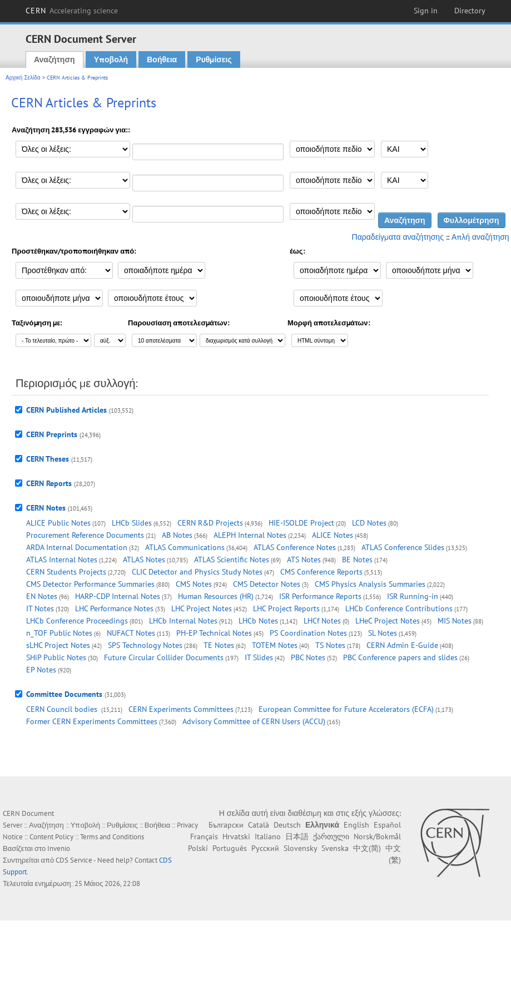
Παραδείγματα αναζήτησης (398, 237)
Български (226, 825)
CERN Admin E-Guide (402, 645)
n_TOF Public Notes (59, 633)
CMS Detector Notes (266, 584)
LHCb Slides (132, 523)
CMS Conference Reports (321, 572)
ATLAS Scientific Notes (231, 560)
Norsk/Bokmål (377, 836)
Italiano (268, 836)
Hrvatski (236, 836)
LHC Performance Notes (114, 608)
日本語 (297, 836)
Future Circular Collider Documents (164, 657)
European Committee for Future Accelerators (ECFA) (346, 709)
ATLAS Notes (144, 560)
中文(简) (367, 848)
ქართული (331, 836)
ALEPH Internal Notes (250, 535)
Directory (469, 11)
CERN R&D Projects (210, 523)
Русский (265, 848)
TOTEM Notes (274, 645)
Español (387, 825)
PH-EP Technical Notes (214, 633)
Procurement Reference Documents (85, 535)
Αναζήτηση (54, 60)
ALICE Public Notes (58, 523)
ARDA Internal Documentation (76, 547)
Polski (198, 848)
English (356, 825)
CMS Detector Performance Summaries (90, 584)
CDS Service (74, 860)
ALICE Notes (332, 535)
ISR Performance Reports (320, 596)
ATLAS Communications (185, 547)
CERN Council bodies (63, 709)
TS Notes (330, 645)
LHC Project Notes (201, 608)
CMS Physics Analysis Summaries (370, 584)
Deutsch (287, 825)
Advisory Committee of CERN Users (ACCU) (253, 721)
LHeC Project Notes (387, 621)
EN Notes (41, 596)
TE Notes (219, 645)
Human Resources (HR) (216, 596)
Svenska (335, 848)
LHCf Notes (322, 621)
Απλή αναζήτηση (480, 237)
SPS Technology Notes (145, 645)
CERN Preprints (51, 434)
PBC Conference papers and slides (400, 657)
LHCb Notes (258, 621)
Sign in (426, 11)
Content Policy (51, 837)
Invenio (58, 848)
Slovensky (300, 848)
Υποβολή (111, 60)
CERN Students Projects (66, 572)
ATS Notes (304, 560)
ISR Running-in (412, 596)
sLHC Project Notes (58, 645)
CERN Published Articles (66, 410)
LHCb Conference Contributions (399, 608)
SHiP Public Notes (56, 657)
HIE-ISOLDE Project (301, 523)
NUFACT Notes (131, 633)
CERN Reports (49, 483)
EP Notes (41, 670)
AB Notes (177, 535)
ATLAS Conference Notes (295, 547)
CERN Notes (46, 508)
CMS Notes (194, 584)
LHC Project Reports (286, 608)
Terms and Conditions (112, 837)
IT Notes (40, 608)
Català (258, 825)
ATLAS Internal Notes (61, 560)
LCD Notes (369, 523)
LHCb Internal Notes (183, 621)
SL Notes (382, 633)
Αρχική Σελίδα (23, 77)
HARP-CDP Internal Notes (117, 596)
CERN (72, 11)
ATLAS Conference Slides (402, 547)
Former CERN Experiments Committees (91, 721)
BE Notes (357, 560)
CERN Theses (47, 459)
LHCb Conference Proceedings (77, 621)
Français (204, 836)
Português (229, 848)
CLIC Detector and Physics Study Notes (197, 572)
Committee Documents (64, 694)
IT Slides (259, 657)
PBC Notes (308, 657)
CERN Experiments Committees (181, 709)
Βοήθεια (162, 60)
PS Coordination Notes (308, 633)
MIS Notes (455, 621)
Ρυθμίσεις (213, 60)
